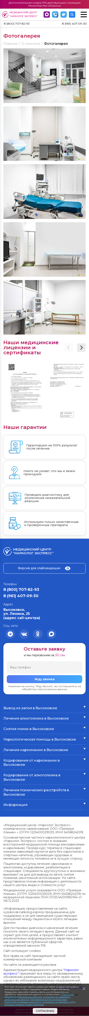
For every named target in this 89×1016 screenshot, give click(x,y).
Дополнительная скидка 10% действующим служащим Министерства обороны (45, 4)
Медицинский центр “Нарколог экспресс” (20, 14)
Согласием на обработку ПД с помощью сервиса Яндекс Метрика (40, 1003)
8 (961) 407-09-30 (72, 24)
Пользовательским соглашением (48, 999)
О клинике (30, 44)
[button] (81, 348)
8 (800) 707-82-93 (19, 24)
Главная (10, 44)
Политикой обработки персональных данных (39, 995)
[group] (23, 390)
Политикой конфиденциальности (22, 1002)
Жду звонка (44, 680)
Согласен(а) (45, 1010)
